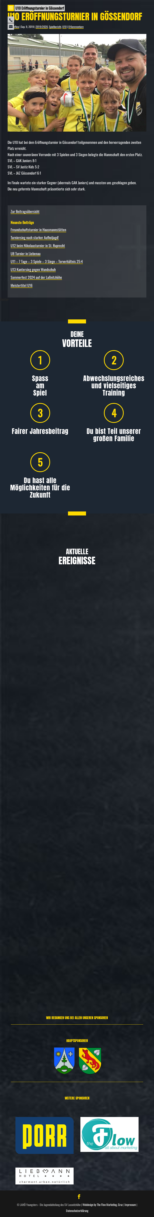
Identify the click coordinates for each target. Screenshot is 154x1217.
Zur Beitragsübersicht (25, 211)
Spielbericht (55, 27)
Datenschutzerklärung (77, 1211)
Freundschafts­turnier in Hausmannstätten (38, 229)
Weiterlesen (15, 702)
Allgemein (25, 682)
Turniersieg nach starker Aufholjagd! (35, 237)
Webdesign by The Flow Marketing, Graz (102, 1205)
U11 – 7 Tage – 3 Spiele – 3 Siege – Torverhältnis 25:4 (47, 261)
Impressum (130, 1205)
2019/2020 (42, 27)
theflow (15, 27)
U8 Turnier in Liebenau (26, 253)
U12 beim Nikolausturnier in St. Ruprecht (38, 245)
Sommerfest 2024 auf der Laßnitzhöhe (36, 277)
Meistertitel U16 (21, 285)
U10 (64, 27)
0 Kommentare (76, 27)
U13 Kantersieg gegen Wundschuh (33, 269)
